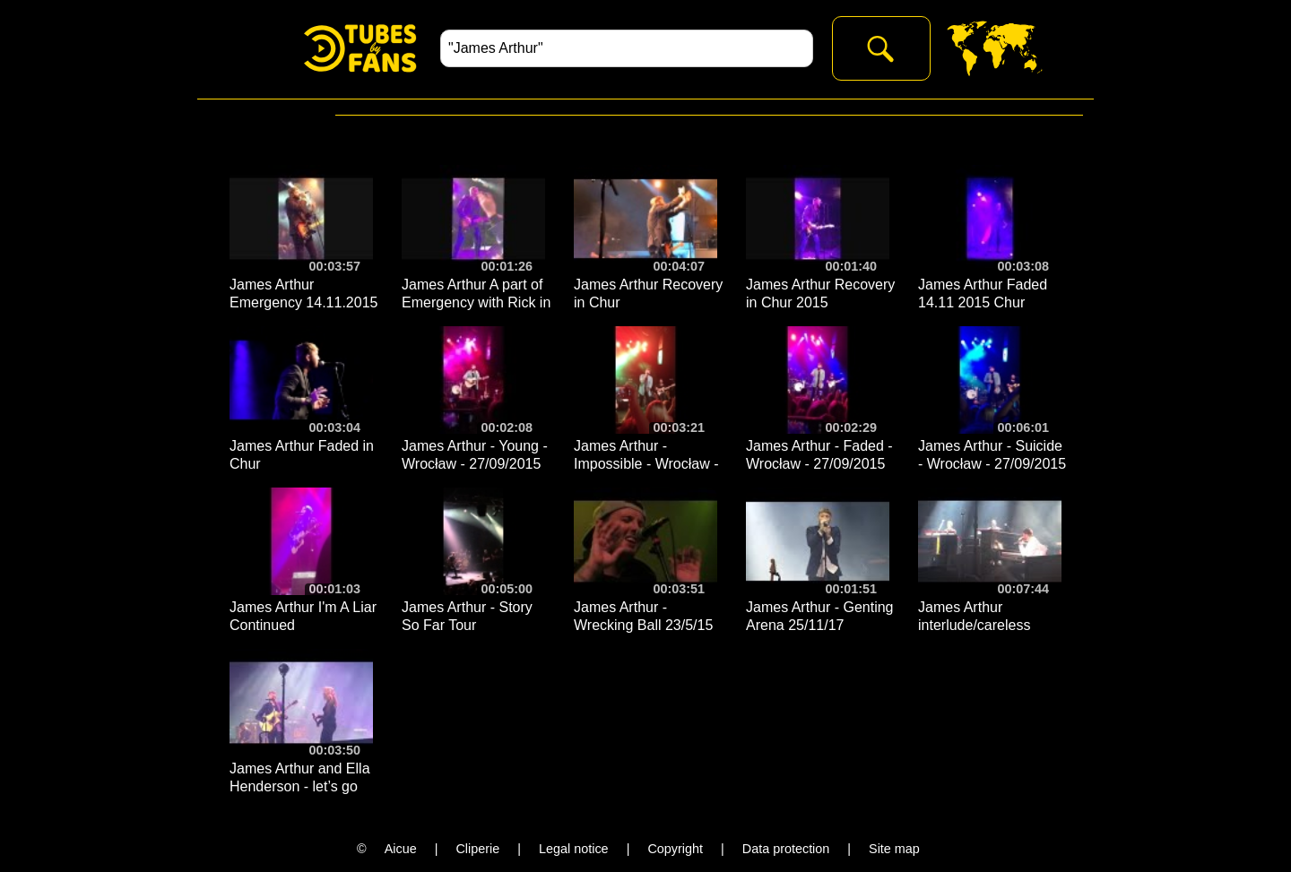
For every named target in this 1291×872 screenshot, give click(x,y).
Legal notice (574, 849)
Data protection (786, 849)
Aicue (401, 849)
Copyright (675, 849)
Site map (894, 849)
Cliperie (477, 849)
